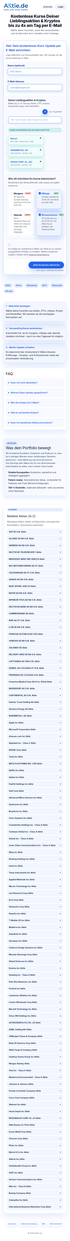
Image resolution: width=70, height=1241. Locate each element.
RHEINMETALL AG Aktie (20, 716)
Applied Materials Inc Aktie (22, 879)
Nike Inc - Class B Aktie (20, 1186)
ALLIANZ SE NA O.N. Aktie (21, 538)
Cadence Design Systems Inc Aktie (25, 947)
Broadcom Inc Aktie (18, 811)
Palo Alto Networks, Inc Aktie (23, 982)
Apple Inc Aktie (16, 722)
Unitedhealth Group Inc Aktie (23, 1166)
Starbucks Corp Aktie (19, 907)
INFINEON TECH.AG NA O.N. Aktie (25, 600)
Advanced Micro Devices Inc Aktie (25, 797)
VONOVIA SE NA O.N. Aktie (22, 641)
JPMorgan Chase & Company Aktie (25, 1036)
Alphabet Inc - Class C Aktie (22, 743)
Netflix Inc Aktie (16, 770)
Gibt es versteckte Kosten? (25, 412)
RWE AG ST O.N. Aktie (19, 620)
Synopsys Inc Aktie (18, 941)
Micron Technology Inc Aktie (22, 886)
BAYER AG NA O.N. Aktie (20, 593)
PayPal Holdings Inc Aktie (21, 784)
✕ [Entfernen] (40, 138)
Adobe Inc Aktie (16, 777)
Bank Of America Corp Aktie (22, 1043)
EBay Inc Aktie (16, 852)
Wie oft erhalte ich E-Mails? (25, 402)
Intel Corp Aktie (16, 791)
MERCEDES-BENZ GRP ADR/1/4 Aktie (26, 559)
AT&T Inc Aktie (16, 1173)
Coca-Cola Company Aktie (21, 1098)
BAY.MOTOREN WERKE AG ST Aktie (26, 566)
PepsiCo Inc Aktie (17, 913)
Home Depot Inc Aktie (19, 1111)
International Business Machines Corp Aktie (30, 1207)
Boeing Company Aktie (20, 1193)
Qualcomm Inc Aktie (18, 804)
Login (60, 7)
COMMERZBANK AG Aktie (21, 613)
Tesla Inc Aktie (16, 757)
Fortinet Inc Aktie (17, 988)
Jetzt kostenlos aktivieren (46, 265)
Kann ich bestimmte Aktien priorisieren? (31, 422)
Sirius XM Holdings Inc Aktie (22, 1016)
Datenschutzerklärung (39, 254)
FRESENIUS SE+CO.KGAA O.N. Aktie (26, 675)
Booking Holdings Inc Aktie (22, 859)
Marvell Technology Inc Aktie (23, 1009)
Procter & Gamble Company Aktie (25, 1091)
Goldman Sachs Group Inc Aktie (24, 1057)
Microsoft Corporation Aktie (22, 729)
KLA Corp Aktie (16, 900)
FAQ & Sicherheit (56, 1224)
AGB (43, 1224)
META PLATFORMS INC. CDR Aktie (25, 763)
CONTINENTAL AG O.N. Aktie (23, 695)
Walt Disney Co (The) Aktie (22, 1125)
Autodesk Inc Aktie (18, 934)
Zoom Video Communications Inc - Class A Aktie (32, 845)
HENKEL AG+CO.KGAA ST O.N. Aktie (26, 668)
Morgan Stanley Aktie (19, 1063)
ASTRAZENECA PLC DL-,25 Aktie (25, 1022)
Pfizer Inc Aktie (16, 1145)
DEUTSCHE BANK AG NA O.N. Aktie (26, 607)
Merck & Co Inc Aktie (19, 1152)
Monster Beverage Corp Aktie (23, 954)
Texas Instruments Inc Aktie (22, 872)
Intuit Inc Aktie (16, 866)
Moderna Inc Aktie (17, 927)
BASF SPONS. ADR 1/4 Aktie (22, 586)
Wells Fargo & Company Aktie (23, 1050)
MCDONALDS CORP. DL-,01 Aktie (25, 1118)
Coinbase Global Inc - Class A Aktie (26, 832)
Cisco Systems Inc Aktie (20, 818)
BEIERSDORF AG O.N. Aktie (22, 688)
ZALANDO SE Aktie (18, 648)
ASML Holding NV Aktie (20, 1029)
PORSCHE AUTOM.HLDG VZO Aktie (26, 634)
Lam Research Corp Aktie (21, 893)
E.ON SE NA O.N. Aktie (19, 627)
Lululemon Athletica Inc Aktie (23, 995)
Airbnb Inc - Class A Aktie (21, 838)
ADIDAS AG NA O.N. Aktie (21, 579)
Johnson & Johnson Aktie (21, 1084)
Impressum (12, 1224)
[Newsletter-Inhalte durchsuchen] (35, 119)
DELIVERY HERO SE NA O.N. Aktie (25, 654)
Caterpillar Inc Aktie (18, 1200)
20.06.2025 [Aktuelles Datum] (47, 7)
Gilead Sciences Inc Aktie (21, 961)
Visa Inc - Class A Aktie (20, 1070)
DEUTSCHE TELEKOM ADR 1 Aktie (25, 552)
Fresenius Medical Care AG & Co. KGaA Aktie (30, 682)
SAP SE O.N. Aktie (17, 532)
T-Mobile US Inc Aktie (19, 920)
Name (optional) (16, 65)
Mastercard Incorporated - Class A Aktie (28, 1077)
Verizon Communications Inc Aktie (25, 1179)
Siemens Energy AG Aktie (21, 709)
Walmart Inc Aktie (17, 1104)
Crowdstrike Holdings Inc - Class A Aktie (28, 825)
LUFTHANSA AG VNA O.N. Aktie (24, 661)
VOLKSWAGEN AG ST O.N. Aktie (24, 573)
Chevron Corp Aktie (18, 1138)
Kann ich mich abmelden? (24, 382)
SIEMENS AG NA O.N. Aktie (22, 545)
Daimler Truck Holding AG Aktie (24, 702)
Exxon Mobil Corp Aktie (20, 1132)
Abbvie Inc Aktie (17, 1159)
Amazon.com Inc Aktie (20, 736)
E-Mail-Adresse (16, 81)
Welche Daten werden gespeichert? (29, 392)
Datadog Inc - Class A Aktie (22, 975)
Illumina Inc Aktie (17, 968)
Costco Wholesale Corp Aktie (23, 1002)
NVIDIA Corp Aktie (18, 750)
